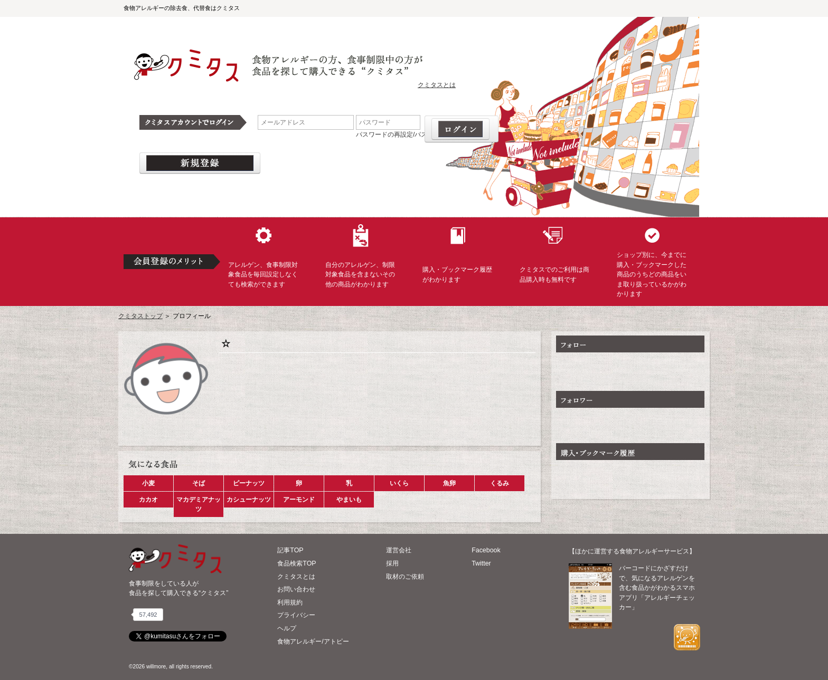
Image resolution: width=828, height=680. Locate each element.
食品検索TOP (296, 563)
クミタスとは (437, 85)
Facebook (486, 550)
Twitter (481, 563)
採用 (392, 563)
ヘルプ (286, 628)
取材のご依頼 (405, 576)
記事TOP (290, 550)
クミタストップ (140, 316)
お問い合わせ (296, 589)
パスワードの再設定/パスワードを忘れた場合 (420, 134)
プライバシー (296, 615)
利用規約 (290, 602)
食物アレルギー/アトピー (313, 641)
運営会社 (398, 550)
